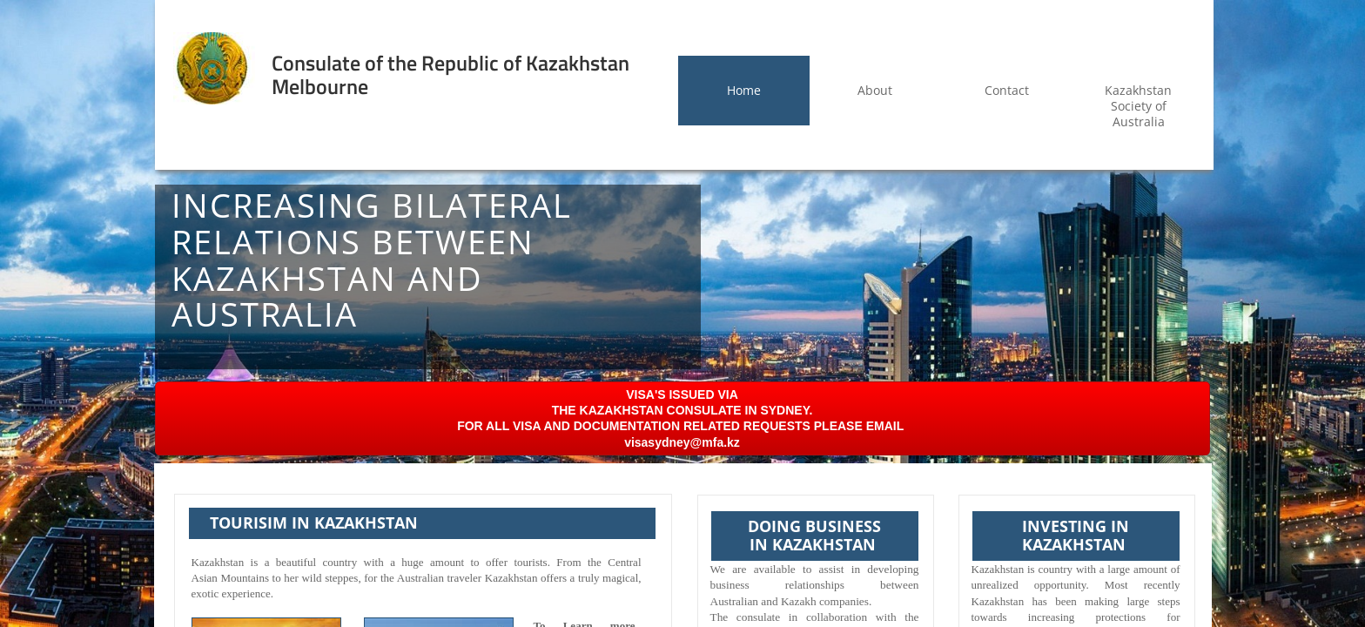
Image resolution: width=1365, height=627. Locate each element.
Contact (1007, 90)
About (874, 90)
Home (744, 90)
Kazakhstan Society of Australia (1138, 106)
